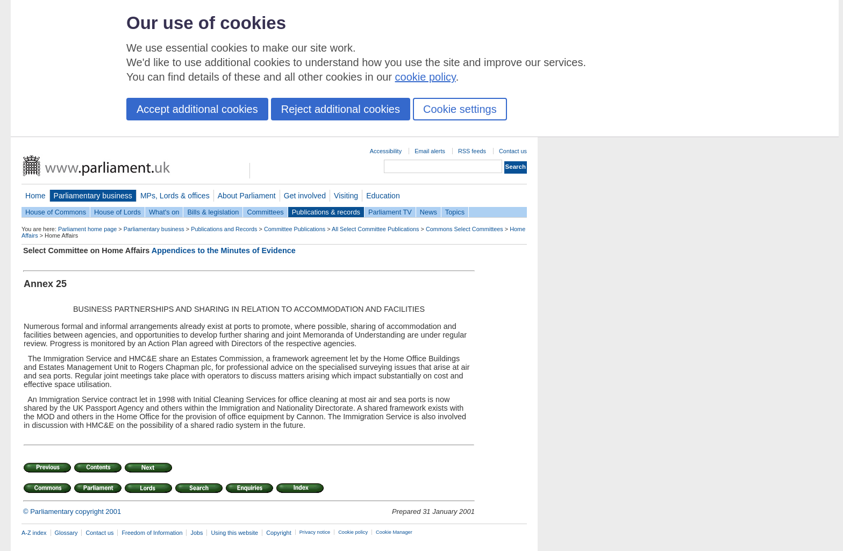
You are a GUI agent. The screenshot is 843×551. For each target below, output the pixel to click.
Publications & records (326, 212)
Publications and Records (224, 229)
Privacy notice (314, 532)
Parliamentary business (93, 195)
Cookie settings (460, 109)
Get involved (305, 195)
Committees (265, 212)
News (428, 212)
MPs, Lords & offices (175, 195)
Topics (455, 212)
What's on (164, 212)
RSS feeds (472, 151)
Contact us (513, 151)
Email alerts (430, 151)
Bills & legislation (213, 212)
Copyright (278, 532)
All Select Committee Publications (375, 229)
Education (383, 195)
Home (35, 195)
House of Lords (117, 212)
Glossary (66, 532)
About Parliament (247, 195)
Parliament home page (87, 229)
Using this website (234, 532)
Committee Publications (294, 229)
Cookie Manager (394, 532)
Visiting (346, 195)
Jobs (196, 532)
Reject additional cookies (340, 109)
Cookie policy (353, 532)
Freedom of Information (152, 532)
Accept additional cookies (197, 109)
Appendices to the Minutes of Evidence (224, 250)
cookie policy (425, 77)
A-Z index (34, 532)
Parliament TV (390, 212)
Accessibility (386, 151)
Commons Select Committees (464, 229)
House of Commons (55, 212)
